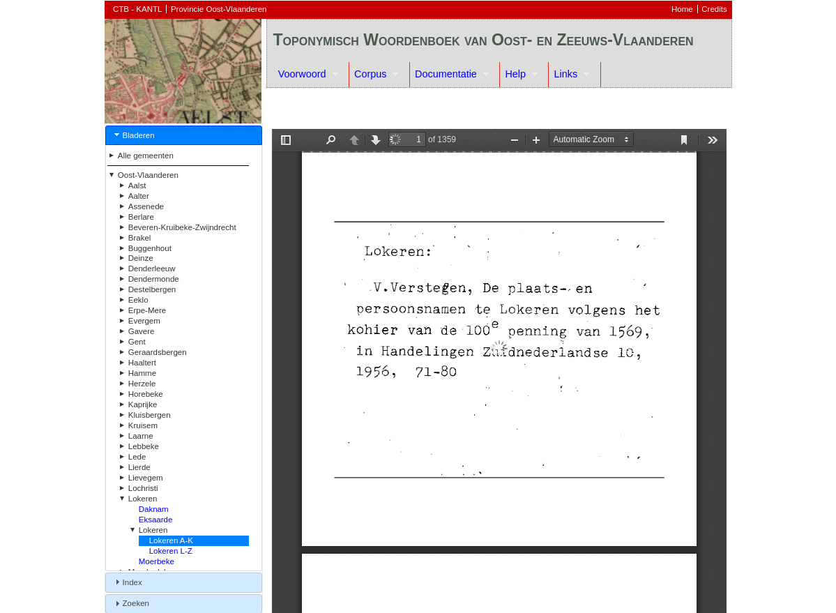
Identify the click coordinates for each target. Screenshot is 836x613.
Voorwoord (302, 74)
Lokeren (153, 530)
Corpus (370, 74)
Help (515, 74)
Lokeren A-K (171, 540)
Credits (714, 9)
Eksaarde (156, 519)
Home (682, 9)
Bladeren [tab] (133, 134)
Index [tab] (127, 581)
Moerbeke (156, 561)
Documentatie (446, 74)
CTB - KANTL (137, 9)
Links (566, 74)
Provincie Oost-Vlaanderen (219, 9)
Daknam (154, 509)
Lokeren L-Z (170, 551)
